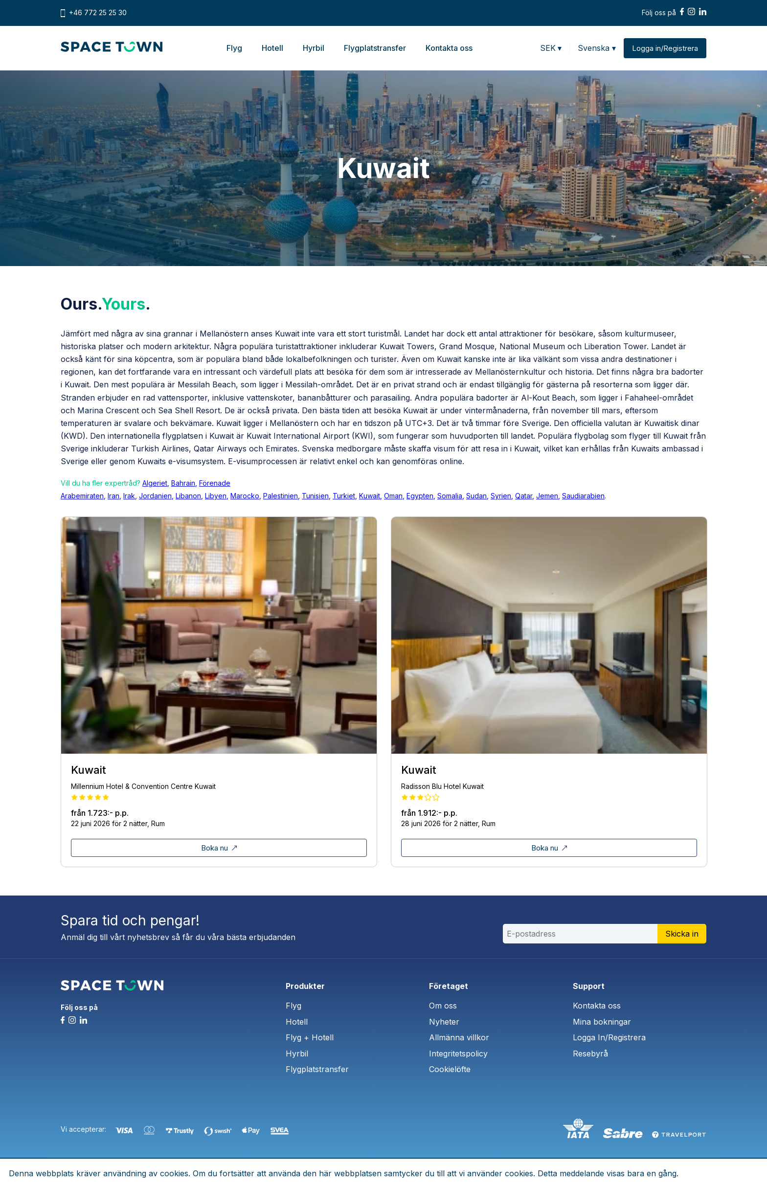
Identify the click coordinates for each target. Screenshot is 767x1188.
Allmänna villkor (459, 1037)
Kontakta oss (449, 48)
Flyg (234, 48)
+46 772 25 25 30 (98, 13)
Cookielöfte (450, 1069)
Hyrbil (313, 48)
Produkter (305, 986)
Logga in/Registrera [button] (665, 48)
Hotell (272, 48)
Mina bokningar (602, 1022)
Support (589, 986)
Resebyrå (590, 1053)
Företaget (448, 986)
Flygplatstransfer (375, 48)
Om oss (443, 1005)
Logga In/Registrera (609, 1037)
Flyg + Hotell (310, 1037)
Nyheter (444, 1022)
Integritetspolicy (458, 1053)
